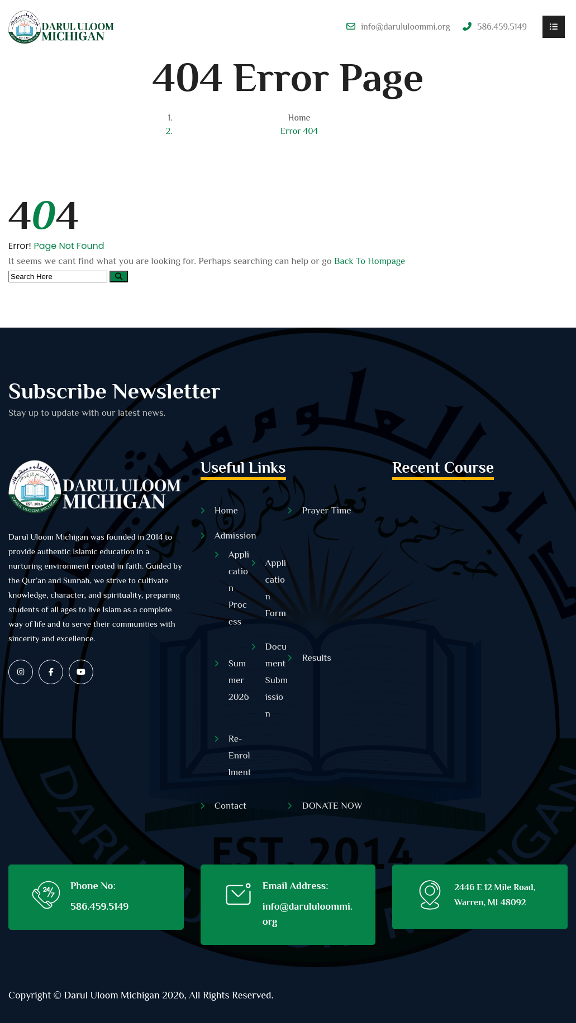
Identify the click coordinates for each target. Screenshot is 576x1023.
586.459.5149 (99, 906)
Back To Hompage (370, 261)
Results (316, 657)
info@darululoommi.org (405, 27)
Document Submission (276, 680)
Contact (230, 805)
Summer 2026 (239, 680)
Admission (235, 535)
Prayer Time (326, 510)
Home (299, 118)
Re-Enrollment (240, 755)
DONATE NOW (332, 805)
